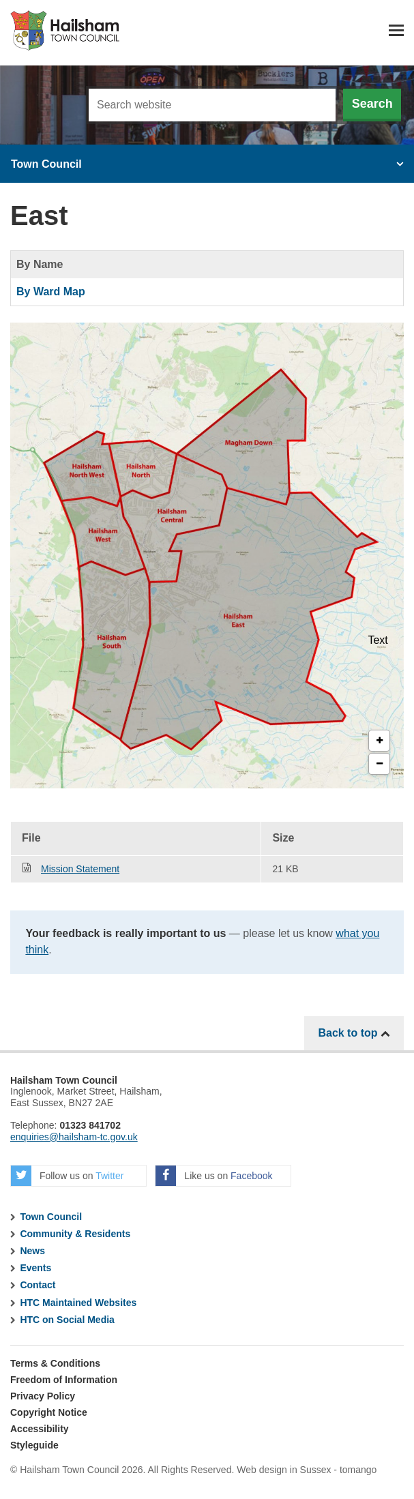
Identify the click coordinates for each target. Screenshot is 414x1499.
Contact (37, 1284)
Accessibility (39, 1428)
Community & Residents (75, 1233)
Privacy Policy (42, 1396)
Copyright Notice (48, 1412)
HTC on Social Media (67, 1319)
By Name (39, 264)
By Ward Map (50, 291)
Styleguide (34, 1445)
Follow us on (67, 1176)
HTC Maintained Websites (78, 1302)
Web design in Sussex (284, 1469)
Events (35, 1267)
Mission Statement (80, 868)
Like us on (214, 1176)
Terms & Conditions (55, 1363)
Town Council (46, 164)
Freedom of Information (63, 1379)
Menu (396, 30)
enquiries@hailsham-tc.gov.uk (74, 1136)
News (32, 1250)
